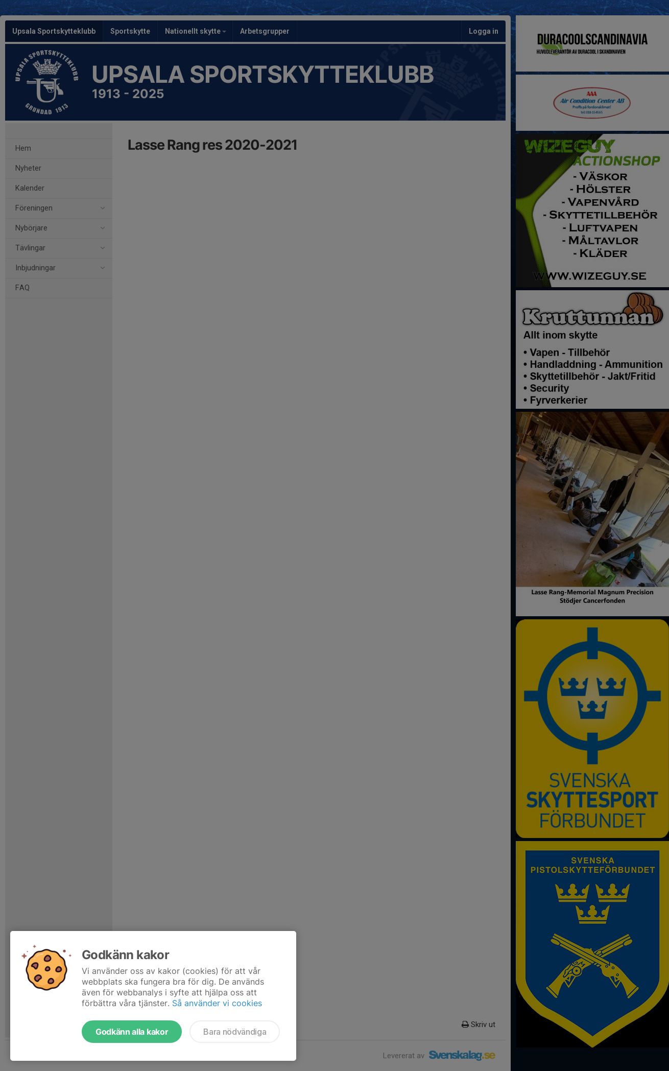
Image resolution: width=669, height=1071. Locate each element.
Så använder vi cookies (217, 1003)
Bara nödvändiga (234, 1032)
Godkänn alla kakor (131, 1032)
